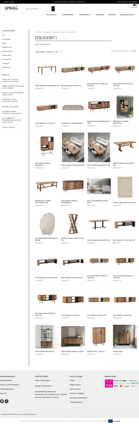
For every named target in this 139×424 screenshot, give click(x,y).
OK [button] (110, 421)
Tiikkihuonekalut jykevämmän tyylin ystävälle (9, 88)
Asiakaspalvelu (6, 381)
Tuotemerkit (7, 59)
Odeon (72, 381)
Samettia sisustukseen (11, 109)
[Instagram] (6, 402)
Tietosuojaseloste (7, 390)
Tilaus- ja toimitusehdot (9, 386)
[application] (61, 14)
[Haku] (53, 8)
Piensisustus (88, 14)
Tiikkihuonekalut (76, 404)
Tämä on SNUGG (8, 130)
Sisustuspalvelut (128, 14)
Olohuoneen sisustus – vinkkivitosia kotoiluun (11, 80)
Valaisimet (102, 15)
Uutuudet (113, 15)
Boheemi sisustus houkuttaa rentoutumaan (13, 96)
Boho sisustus (75, 390)
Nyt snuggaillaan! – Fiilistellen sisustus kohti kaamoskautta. (11, 123)
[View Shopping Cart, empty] (134, 5)
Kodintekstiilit (72, 14)
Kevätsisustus (7, 47)
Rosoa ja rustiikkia (77, 395)
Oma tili (3, 395)
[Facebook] (2, 402)
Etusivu (38, 32)
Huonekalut (56, 14)
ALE (3, 35)
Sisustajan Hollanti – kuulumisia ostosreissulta (12, 115)
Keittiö (4, 43)
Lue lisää (116, 421)
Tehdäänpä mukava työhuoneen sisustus (10, 103)
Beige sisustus (75, 386)
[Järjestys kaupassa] (123, 51)
